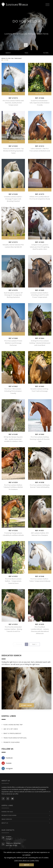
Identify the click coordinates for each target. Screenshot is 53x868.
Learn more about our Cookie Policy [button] (26, 860)
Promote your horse (12, 742)
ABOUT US (5, 823)
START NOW (26, 705)
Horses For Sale (7, 811)
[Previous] (18, 644)
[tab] (26, 52)
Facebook (7, 757)
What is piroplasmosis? (12, 733)
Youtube (6, 763)
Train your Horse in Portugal (15, 738)
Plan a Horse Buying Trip (13, 725)
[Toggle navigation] (47, 5)
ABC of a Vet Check (11, 729)
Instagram (7, 768)
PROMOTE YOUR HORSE (9, 815)
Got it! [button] (26, 865)
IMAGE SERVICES (7, 819)
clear (5, 60)
